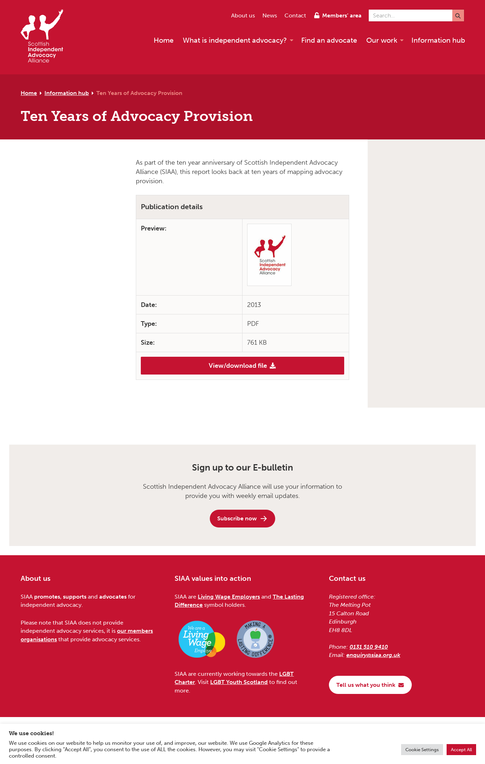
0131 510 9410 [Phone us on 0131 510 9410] (369, 646)
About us (243, 15)
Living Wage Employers (229, 596)
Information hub (66, 93)
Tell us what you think (370, 684)
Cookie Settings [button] (422, 749)
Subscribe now (242, 518)
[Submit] (458, 15)
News (269, 15)
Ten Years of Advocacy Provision (139, 93)
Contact (295, 15)
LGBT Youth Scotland (239, 682)
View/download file (242, 366)
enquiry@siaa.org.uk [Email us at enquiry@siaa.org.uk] (373, 655)
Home (29, 93)
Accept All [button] (461, 749)
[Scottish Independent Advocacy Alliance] (45, 37)
